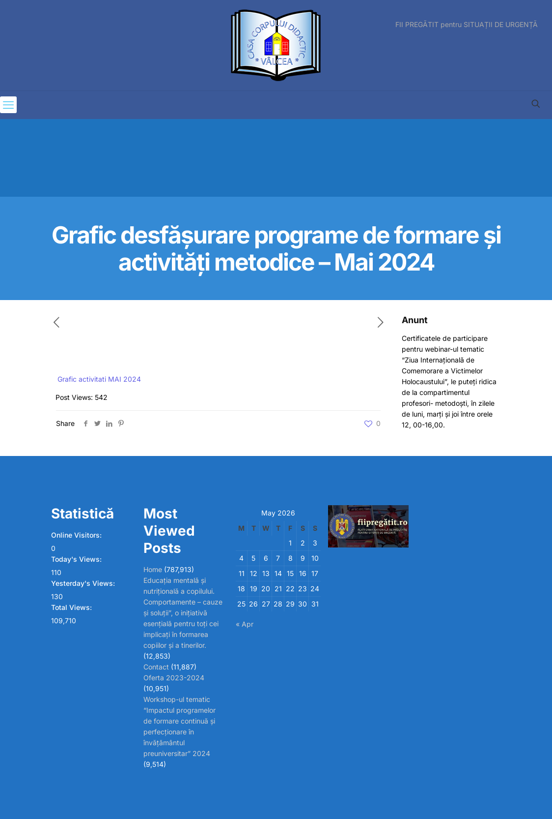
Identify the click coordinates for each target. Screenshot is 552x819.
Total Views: (72, 607)
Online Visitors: (77, 535)
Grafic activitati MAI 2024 (99, 379)
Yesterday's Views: (84, 583)
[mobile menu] (8, 104)
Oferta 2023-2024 (173, 677)
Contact (156, 667)
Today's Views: (77, 559)
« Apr (244, 624)
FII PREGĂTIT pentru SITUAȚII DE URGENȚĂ (466, 24)
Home (152, 569)
